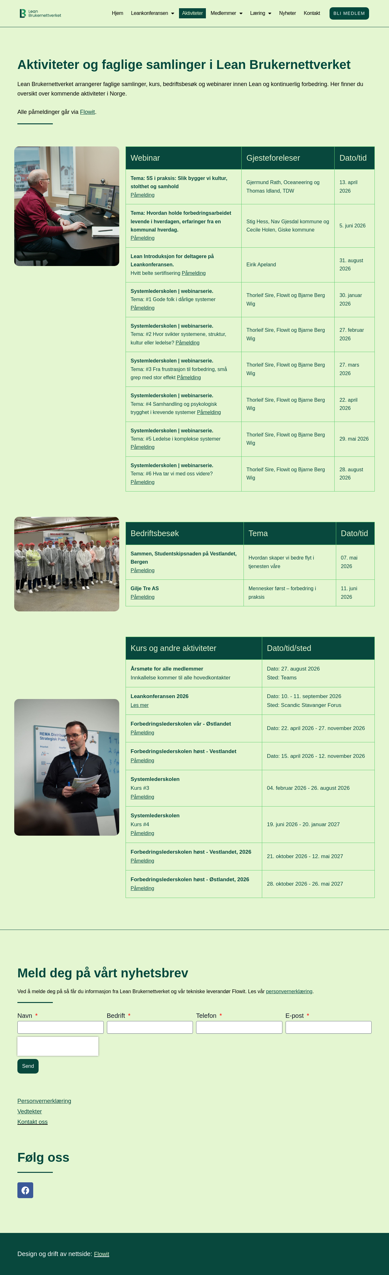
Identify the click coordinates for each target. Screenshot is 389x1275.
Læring (259, 13)
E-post (296, 1015)
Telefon (207, 1015)
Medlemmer (225, 13)
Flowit (87, 112)
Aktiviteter (191, 13)
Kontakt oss (34, 1121)
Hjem (116, 13)
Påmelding (143, 195)
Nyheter (286, 13)
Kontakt (310, 13)
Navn (25, 1015)
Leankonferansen (151, 13)
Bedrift (117, 1015)
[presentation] (57, 1046)
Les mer (140, 705)
